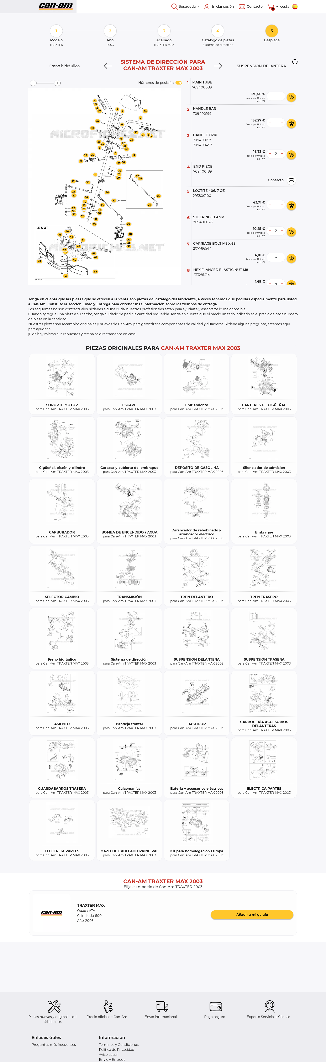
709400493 (202, 145)
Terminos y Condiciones (119, 1045)
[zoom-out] (33, 83)
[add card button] (291, 97)
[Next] (218, 66)
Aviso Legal (108, 1055)
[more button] (282, 96)
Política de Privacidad (116, 1050)
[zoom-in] (57, 83)
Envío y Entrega (112, 1060)
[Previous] (108, 66)
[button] (295, 61)
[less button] (270, 96)
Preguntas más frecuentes (54, 1045)
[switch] (178, 83)
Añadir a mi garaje (252, 915)
